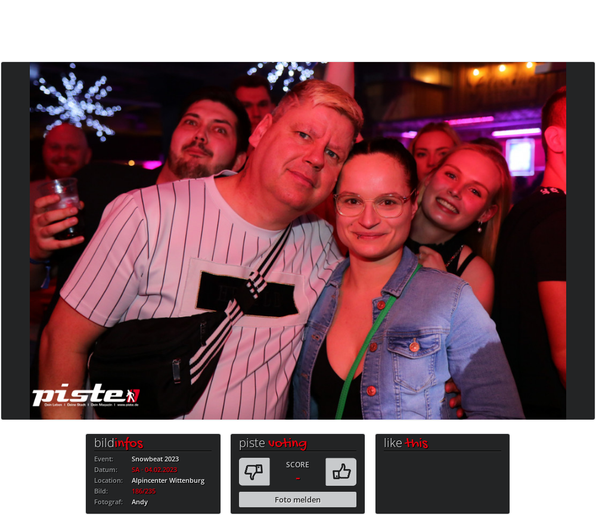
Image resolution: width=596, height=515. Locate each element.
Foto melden (298, 499)
